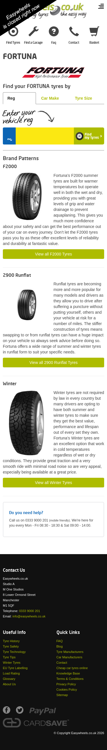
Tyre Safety (11, 646)
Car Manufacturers (69, 657)
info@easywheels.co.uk (29, 616)
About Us (9, 684)
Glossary (9, 678)
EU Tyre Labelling (15, 668)
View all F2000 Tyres (53, 254)
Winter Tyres (12, 662)
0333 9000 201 (29, 611)
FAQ (59, 641)
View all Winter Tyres (53, 482)
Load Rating (11, 673)
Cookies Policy (66, 689)
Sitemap (62, 695)
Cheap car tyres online (72, 668)
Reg (11, 98)
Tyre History (11, 641)
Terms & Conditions (70, 678)
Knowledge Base (68, 673)
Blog (59, 646)
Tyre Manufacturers (70, 651)
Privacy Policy (66, 684)
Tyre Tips (9, 657)
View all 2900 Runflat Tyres (53, 362)
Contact (61, 662)
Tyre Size (83, 98)
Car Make (50, 98)
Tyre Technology (14, 651)
